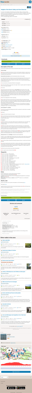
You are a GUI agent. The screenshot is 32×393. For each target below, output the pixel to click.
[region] (16, 354)
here (24, 182)
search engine (20, 326)
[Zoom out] (30, 350)
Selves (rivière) (27, 164)
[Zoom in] (30, 349)
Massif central (7, 44)
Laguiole (7, 46)
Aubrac (11, 44)
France (7, 43)
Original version (12, 342)
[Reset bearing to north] (30, 352)
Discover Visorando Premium (16, 55)
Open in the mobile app (16, 61)
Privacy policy (3, 381)
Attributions (2, 359)
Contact (2, 383)
